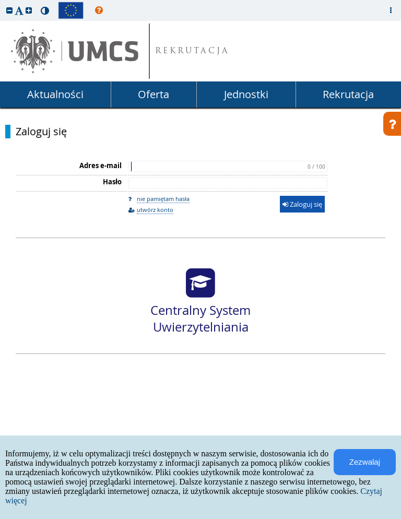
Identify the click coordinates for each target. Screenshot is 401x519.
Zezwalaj (364, 461)
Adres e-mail (100, 165)
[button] (9, 10)
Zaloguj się (41, 131)
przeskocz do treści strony (2, 2)
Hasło (112, 181)
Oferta (153, 94)
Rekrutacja (348, 94)
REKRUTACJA (192, 51)
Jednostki (246, 94)
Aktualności (55, 94)
